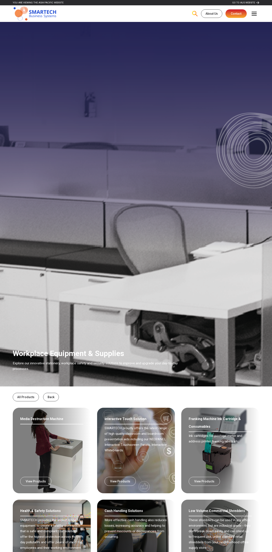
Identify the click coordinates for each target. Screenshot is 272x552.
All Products (25, 397)
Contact (236, 13)
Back (51, 397)
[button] (254, 13)
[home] (35, 14)
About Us (211, 13)
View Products (36, 481)
